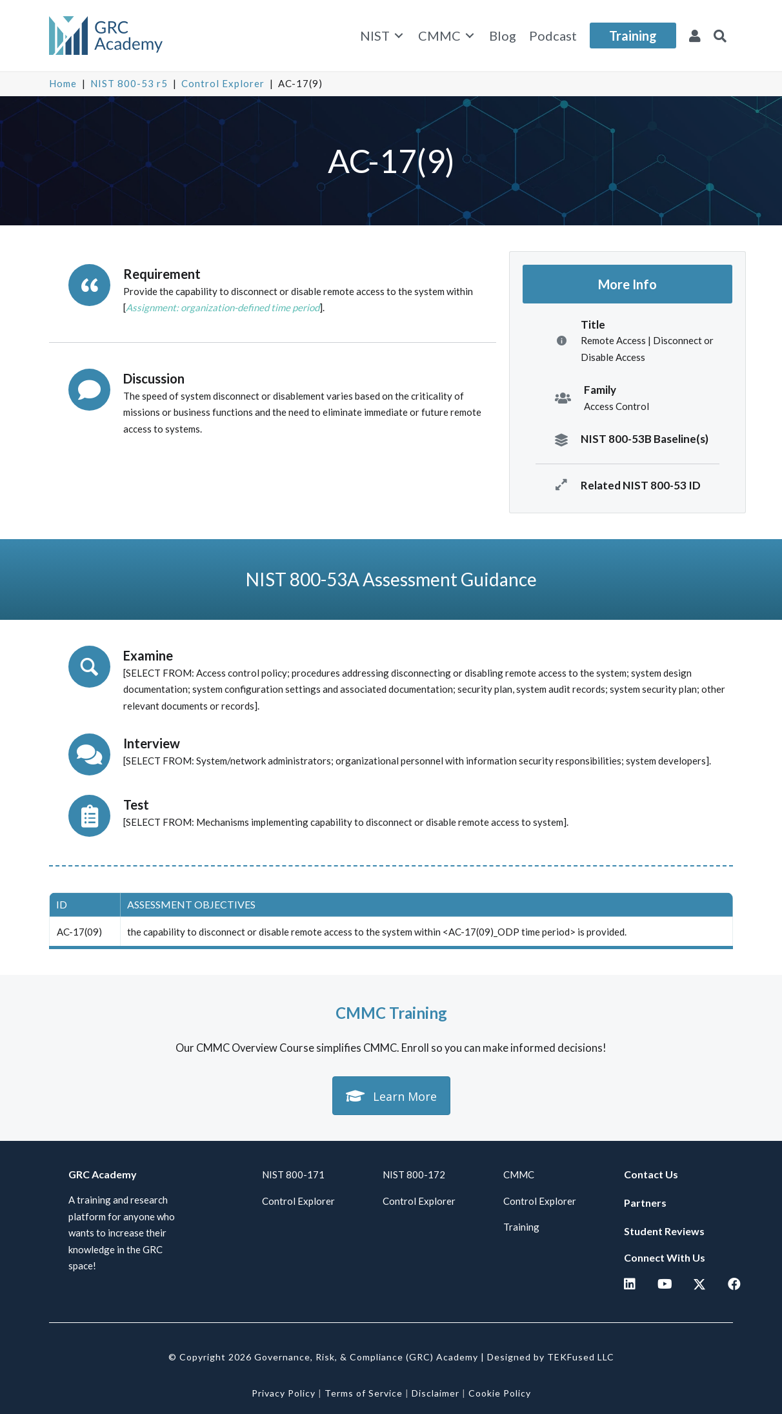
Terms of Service (364, 1393)
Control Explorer (223, 83)
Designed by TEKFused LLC (550, 1356)
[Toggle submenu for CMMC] (469, 35)
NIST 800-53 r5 (129, 83)
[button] (720, 35)
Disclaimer (435, 1393)
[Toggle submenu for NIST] (398, 35)
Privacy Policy (284, 1393)
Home (63, 83)
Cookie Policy (499, 1393)
